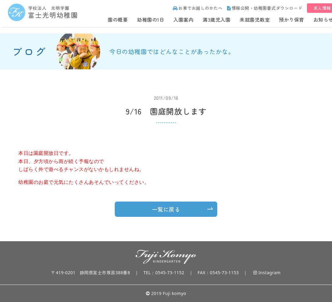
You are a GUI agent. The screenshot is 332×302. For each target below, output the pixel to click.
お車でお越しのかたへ (198, 8)
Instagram (266, 272)
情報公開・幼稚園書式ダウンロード (264, 8)
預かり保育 (291, 19)
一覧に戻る (166, 209)
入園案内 (183, 19)
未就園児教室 (255, 19)
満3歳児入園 (216, 19)
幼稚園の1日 (150, 19)
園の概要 (118, 19)
